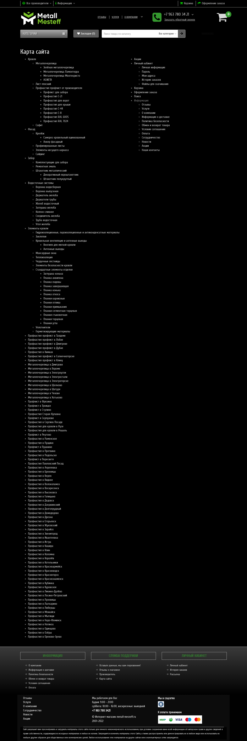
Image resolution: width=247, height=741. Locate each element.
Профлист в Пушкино (40, 447)
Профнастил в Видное (40, 480)
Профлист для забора (55, 92)
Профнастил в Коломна (41, 554)
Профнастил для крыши (56, 104)
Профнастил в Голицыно (41, 496)
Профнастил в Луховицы (42, 599)
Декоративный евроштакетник (61, 174)
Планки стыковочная (55, 315)
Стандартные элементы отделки (54, 269)
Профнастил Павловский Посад (45, 463)
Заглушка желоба (46, 207)
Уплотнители (43, 327)
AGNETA (47, 79)
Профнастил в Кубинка (41, 583)
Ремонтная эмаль (46, 166)
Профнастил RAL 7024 (55, 121)
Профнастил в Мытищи (41, 616)
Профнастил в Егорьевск (42, 521)
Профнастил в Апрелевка (42, 467)
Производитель (107, 674)
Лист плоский (43, 84)
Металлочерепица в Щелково (45, 385)
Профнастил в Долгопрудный (44, 508)
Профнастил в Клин (39, 550)
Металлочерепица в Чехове (44, 393)
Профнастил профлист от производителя (59, 88)
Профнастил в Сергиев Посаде (45, 422)
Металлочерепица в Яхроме (44, 368)
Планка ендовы (52, 282)
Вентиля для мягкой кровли (59, 244)
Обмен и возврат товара (156, 125)
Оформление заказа (145, 92)
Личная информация (153, 67)
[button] (207, 34)
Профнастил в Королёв (41, 558)
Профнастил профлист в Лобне (45, 339)
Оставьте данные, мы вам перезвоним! (119, 665)
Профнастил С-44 (53, 108)
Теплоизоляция (44, 257)
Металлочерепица (46, 63)
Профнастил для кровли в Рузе (45, 426)
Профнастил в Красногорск (43, 575)
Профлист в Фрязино (40, 401)
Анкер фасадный (53, 141)
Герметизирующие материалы (53, 331)
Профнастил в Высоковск (42, 492)
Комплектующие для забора (52, 162)
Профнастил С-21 (52, 96)
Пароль (146, 71)
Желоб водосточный (47, 203)
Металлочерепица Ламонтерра (61, 71)
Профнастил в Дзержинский (44, 504)
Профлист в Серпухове (41, 418)
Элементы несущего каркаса (52, 150)
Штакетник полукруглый (57, 179)
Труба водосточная (46, 220)
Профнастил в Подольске (42, 455)
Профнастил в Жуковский (42, 525)
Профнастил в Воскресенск (43, 488)
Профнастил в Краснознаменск (45, 579)
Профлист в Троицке (39, 405)
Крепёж (40, 133)
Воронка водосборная (48, 187)
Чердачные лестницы (48, 261)
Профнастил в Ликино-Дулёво (45, 591)
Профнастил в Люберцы (41, 607)
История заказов (151, 79)
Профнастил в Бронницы (42, 471)
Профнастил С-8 (52, 113)
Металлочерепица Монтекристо (61, 75)
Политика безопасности (155, 121)
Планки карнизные (54, 298)
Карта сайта (105, 678)
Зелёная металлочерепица (58, 67)
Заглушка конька (53, 273)
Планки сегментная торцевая (60, 311)
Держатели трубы (46, 199)
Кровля (32, 59)
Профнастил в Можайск (41, 612)
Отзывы (82, 17)
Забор (31, 158)
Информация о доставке (136, 17)
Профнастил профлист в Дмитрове (47, 343)
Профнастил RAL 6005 (56, 117)
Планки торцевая (53, 319)
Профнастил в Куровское (42, 587)
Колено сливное (45, 212)
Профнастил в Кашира (40, 546)
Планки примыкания (55, 306)
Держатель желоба (47, 195)
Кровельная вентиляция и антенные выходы (61, 240)
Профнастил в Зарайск (41, 529)
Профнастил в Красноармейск (45, 566)
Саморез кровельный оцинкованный (64, 137)
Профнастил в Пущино (40, 443)
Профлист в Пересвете (41, 459)
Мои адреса (148, 75)
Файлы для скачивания (155, 84)
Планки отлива (51, 302)
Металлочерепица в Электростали (47, 377)
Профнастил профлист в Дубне (45, 348)
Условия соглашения (153, 129)
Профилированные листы (50, 146)
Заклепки (41, 236)
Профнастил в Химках (40, 352)
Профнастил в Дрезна (40, 517)
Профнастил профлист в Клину (45, 360)
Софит (39, 125)
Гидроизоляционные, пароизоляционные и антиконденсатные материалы (77, 232)
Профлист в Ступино (39, 410)
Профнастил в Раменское (42, 438)
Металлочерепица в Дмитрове (45, 364)
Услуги (95, 17)
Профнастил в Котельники (43, 562)
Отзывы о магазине (109, 669)
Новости (146, 141)
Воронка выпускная (47, 191)
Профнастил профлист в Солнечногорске (51, 356)
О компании (111, 17)
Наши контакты (151, 150)
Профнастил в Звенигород (43, 533)
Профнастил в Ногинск (41, 624)
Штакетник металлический (51, 170)
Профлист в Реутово (39, 434)
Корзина (138, 88)
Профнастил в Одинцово (42, 628)
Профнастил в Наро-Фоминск (44, 620)
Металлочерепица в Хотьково (45, 397)
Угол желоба (43, 224)
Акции (137, 59)
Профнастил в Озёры (40, 632)
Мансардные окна (46, 253)
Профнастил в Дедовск (41, 500)
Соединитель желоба (48, 216)
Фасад (31, 129)
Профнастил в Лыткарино (42, 603)
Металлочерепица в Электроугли (47, 372)
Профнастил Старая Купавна (44, 414)
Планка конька (52, 290)
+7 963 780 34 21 (173, 15)
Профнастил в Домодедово (43, 513)
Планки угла (50, 323)
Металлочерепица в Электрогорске (48, 381)
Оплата (146, 133)
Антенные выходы (53, 249)
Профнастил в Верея (40, 476)
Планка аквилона (53, 278)
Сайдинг (40, 154)
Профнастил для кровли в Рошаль (47, 430)
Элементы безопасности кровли (54, 265)
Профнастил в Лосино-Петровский (47, 595)
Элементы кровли (38, 228)
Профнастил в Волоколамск (44, 484)
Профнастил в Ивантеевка (43, 537)
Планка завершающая (56, 286)
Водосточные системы (40, 183)
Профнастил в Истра (39, 542)
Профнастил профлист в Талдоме (47, 335)
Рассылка (175, 674)
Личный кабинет (143, 63)
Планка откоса (51, 294)
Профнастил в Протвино (41, 451)
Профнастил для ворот (56, 100)
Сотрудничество (151, 137)
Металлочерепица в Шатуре (44, 389)
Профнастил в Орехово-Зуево (45, 636)
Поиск (137, 96)
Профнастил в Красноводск (43, 571)
